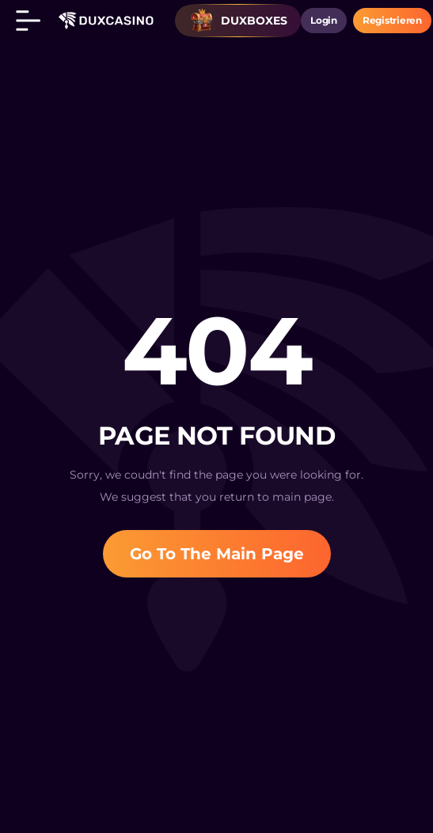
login (323, 20)
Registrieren (392, 20)
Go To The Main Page (217, 553)
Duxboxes (238, 20)
